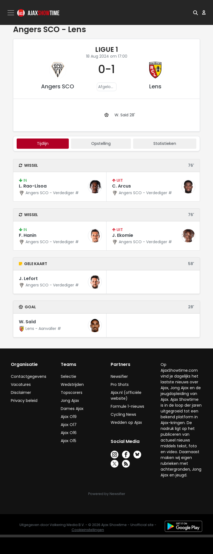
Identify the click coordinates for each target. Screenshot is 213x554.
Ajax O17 (69, 424)
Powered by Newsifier (106, 493)
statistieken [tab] (164, 143)
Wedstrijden (72, 384)
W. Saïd (27, 322)
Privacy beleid (24, 400)
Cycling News (123, 414)
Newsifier (119, 376)
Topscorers (71, 392)
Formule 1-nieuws (127, 406)
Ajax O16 (69, 432)
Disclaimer (21, 392)
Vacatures (21, 384)
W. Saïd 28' (125, 115)
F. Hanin (27, 235)
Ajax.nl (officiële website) (126, 395)
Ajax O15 (68, 440)
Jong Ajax (70, 400)
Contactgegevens (28, 376)
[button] (195, 12)
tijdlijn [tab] (43, 143)
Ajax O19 (69, 416)
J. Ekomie (122, 235)
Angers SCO (57, 86)
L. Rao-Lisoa (33, 186)
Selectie (68, 376)
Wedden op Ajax (126, 422)
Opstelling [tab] (101, 143)
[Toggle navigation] (11, 12)
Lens (155, 86)
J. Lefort (28, 278)
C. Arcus (121, 186)
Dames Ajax (72, 408)
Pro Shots (120, 384)
